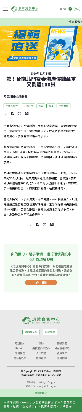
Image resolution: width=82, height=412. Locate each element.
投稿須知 (62, 353)
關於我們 (62, 343)
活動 (41, 343)
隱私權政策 (20, 358)
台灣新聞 (21, 96)
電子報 (63, 8)
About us (20, 348)
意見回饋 (62, 358)
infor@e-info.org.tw (46, 386)
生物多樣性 (12, 106)
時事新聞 (9, 96)
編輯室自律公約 (41, 348)
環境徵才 (20, 343)
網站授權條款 (62, 348)
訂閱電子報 (31, 332)
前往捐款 (41, 282)
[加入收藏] (5, 113)
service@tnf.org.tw (46, 382)
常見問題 (20, 353)
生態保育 (63, 106)
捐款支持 (50, 332)
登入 (77, 8)
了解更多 (66, 406)
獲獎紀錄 (41, 358)
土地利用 (28, 106)
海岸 (40, 106)
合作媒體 (41, 353)
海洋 (50, 106)
